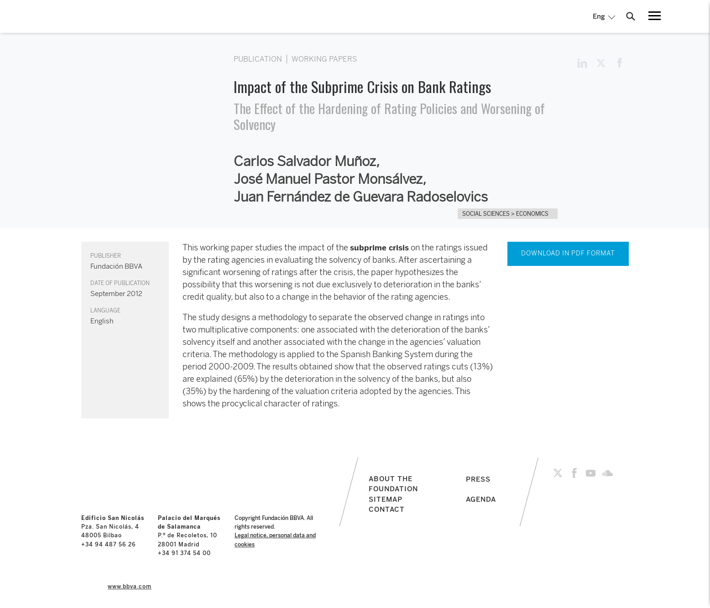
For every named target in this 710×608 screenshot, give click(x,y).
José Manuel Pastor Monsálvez (328, 179)
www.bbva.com (129, 586)
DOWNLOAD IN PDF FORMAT (568, 253)
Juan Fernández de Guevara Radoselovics (361, 197)
